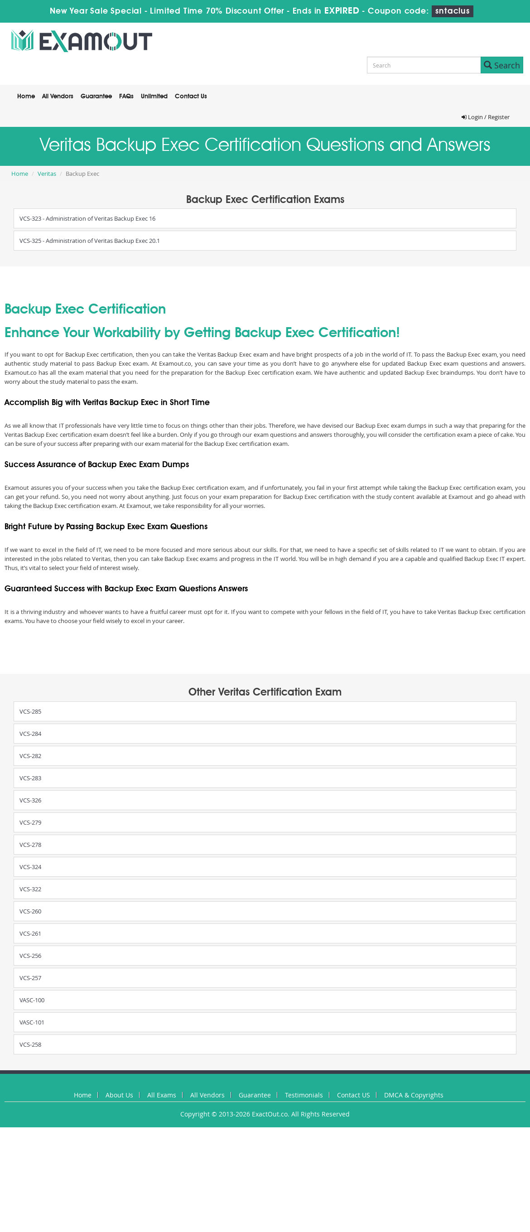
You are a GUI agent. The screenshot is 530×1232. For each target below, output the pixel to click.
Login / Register (486, 117)
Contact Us (191, 96)
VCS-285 (30, 711)
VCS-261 (30, 933)
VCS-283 (30, 778)
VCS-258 (30, 1044)
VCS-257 (30, 978)
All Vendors (57, 96)
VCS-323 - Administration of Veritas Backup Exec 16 (87, 218)
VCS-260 (30, 911)
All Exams (161, 1095)
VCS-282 (30, 756)
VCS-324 (30, 867)
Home (26, 96)
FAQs (126, 96)
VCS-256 (30, 956)
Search (502, 65)
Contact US (353, 1095)
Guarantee (96, 96)
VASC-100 (31, 1000)
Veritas (47, 173)
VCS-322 (30, 889)
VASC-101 (31, 1022)
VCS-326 (30, 800)
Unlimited (154, 96)
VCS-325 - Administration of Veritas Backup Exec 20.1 (89, 241)
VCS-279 (30, 822)
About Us (119, 1095)
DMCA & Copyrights (413, 1095)
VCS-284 (30, 734)
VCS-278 (30, 845)
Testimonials (304, 1095)
